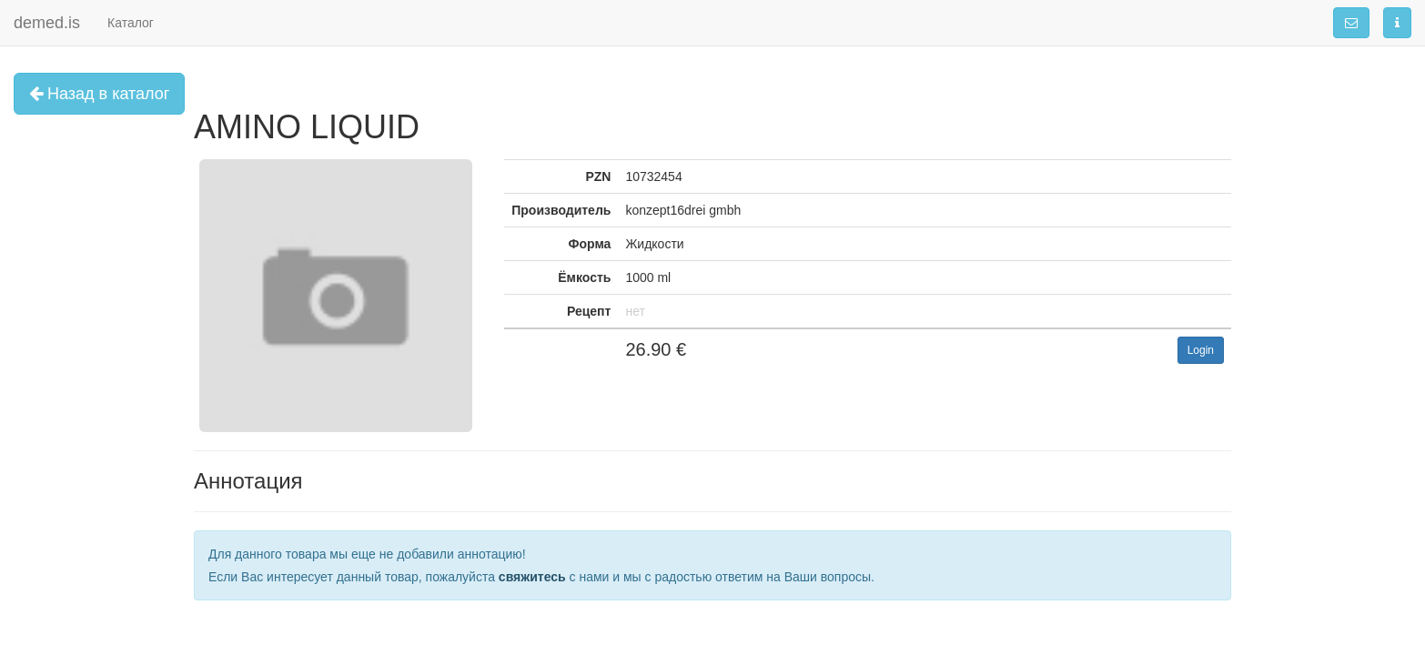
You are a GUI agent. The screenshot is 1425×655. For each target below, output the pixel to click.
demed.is (47, 23)
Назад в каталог (99, 94)
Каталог (130, 22)
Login (1201, 350)
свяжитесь (532, 576)
